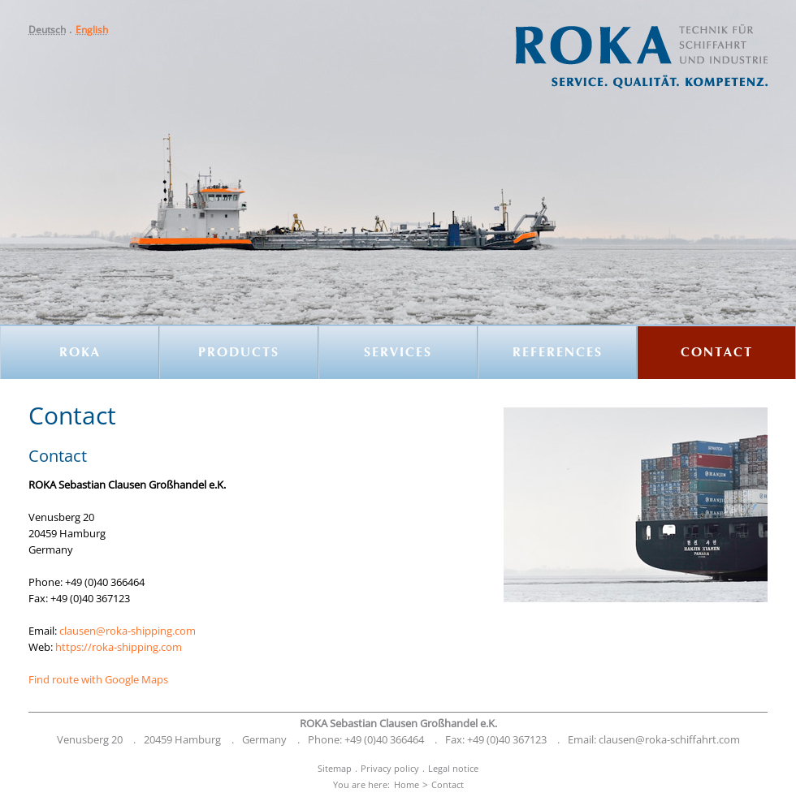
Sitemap (335, 768)
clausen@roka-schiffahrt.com (669, 739)
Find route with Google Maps (98, 679)
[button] (52, 30)
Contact (717, 353)
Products (238, 353)
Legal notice (453, 768)
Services (398, 353)
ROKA (80, 353)
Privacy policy (390, 768)
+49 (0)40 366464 (384, 739)
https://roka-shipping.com (118, 647)
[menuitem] (52, 30)
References (558, 353)
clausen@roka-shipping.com (127, 630)
